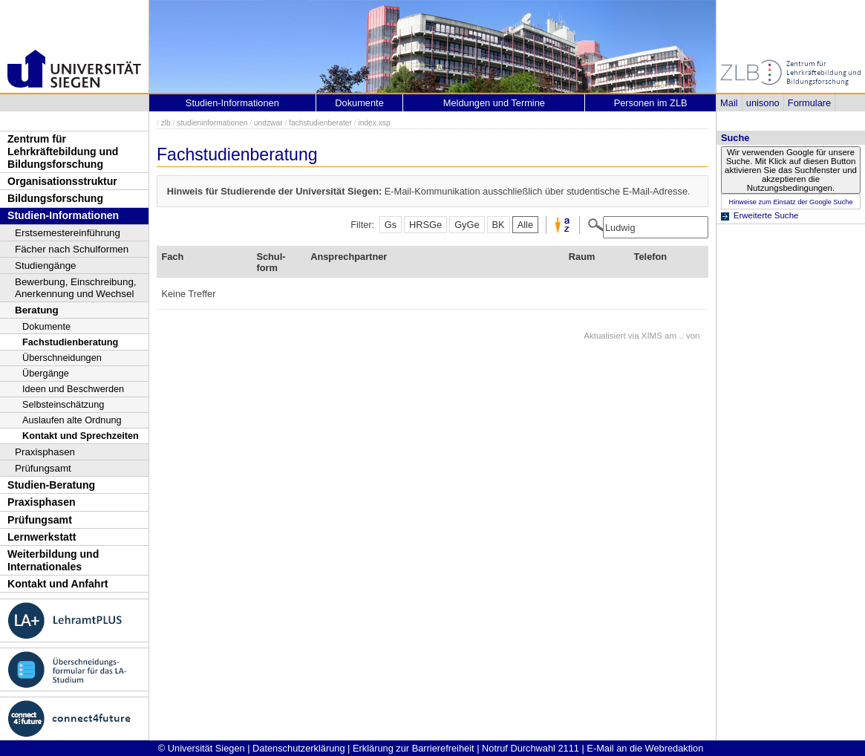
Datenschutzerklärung (298, 748)
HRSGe (425, 224)
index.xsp (374, 123)
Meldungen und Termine (494, 102)
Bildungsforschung (55, 198)
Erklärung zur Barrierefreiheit (413, 748)
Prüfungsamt (43, 468)
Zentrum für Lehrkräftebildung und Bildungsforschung (62, 151)
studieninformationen (212, 123)
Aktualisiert (604, 335)
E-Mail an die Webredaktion (645, 748)
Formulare (809, 102)
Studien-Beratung (51, 485)
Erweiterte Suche (766, 215)
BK (498, 224)
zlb (166, 123)
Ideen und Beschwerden (73, 388)
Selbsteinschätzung (63, 404)
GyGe (466, 224)
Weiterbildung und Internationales (53, 560)
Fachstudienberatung (70, 342)
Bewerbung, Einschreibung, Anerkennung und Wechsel (76, 287)
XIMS (652, 335)
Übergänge (45, 373)
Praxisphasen (45, 451)
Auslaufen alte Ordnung (72, 420)
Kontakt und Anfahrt (57, 584)
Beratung (37, 310)
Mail (728, 102)
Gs (390, 224)
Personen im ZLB (651, 102)
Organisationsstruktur (62, 181)
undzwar (268, 123)
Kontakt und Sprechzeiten (80, 435)
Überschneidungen (62, 357)
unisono (763, 102)
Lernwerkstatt (41, 537)
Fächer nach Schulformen (71, 249)
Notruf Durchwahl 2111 (530, 748)
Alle (525, 224)
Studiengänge (45, 265)
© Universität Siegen (201, 748)
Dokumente (46, 326)
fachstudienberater (320, 123)
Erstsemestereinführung (67, 232)
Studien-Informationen (63, 215)
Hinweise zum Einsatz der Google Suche (790, 202)
